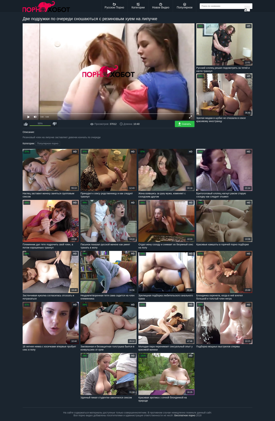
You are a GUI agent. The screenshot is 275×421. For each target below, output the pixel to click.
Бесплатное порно (184, 415)
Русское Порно (114, 6)
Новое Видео (160, 6)
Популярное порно (47, 143)
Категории (138, 6)
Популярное (185, 6)
